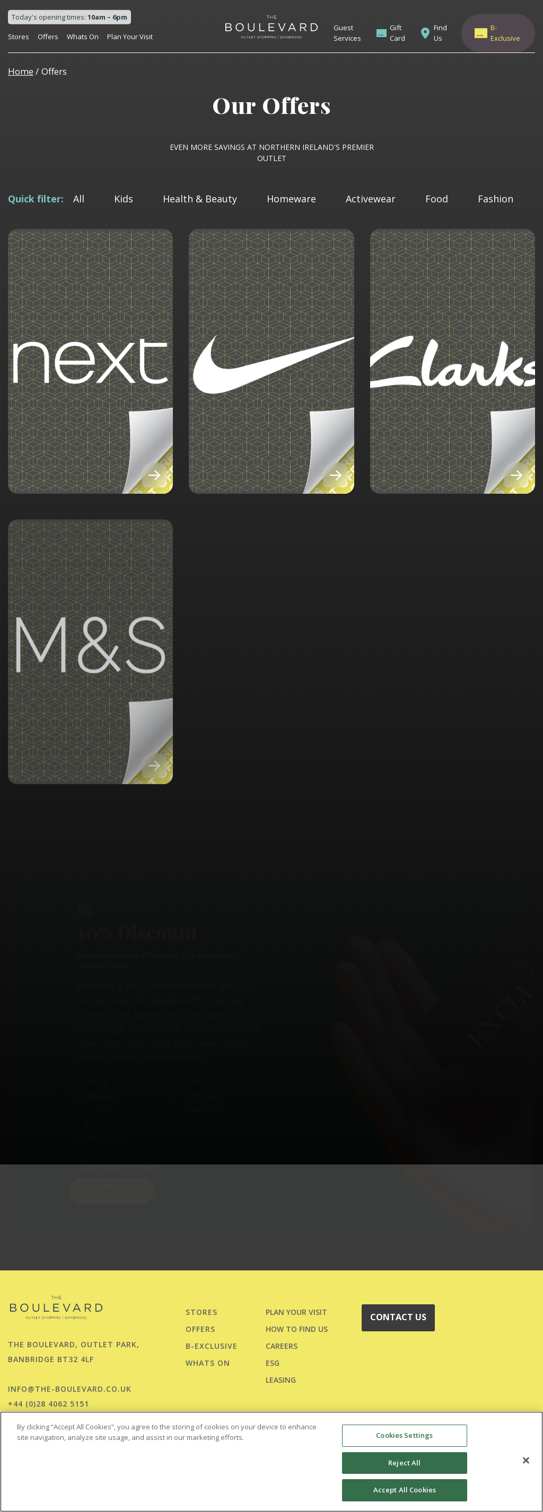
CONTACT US (398, 1317)
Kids (123, 198)
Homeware (291, 198)
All (78, 198)
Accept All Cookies (404, 1490)
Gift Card (397, 33)
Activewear (371, 198)
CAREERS (281, 1346)
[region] (271, 1461)
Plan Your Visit (130, 36)
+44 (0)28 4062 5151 (48, 1404)
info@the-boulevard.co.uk (70, 1389)
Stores (18, 36)
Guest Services (347, 33)
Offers (48, 36)
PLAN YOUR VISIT (296, 1312)
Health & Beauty (200, 198)
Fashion (495, 198)
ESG (272, 1363)
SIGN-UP (111, 1161)
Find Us (440, 33)
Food (436, 198)
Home (20, 71)
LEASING (281, 1380)
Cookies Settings (404, 1435)
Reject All (404, 1462)
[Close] (526, 1460)
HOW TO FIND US (297, 1329)
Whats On (83, 36)
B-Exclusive (505, 33)
